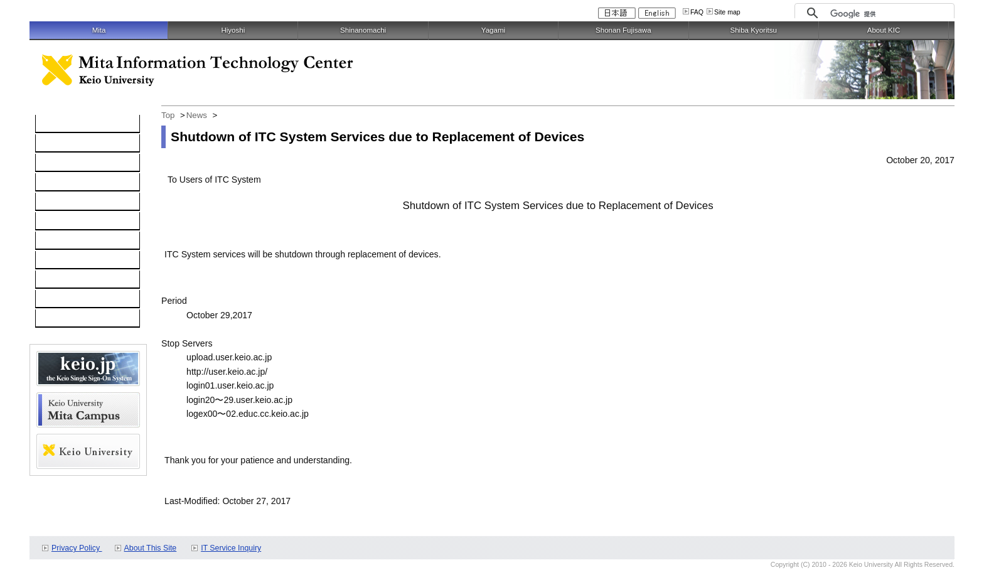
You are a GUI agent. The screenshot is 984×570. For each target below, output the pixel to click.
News (196, 115)
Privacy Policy (76, 548)
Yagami (493, 30)
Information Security (81, 222)
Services (59, 241)
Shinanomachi (363, 30)
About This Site (150, 548)
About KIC (884, 30)
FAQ (696, 12)
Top (167, 115)
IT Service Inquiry (231, 548)
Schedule (60, 280)
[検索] (889, 14)
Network (58, 163)
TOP (51, 124)
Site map (727, 12)
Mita (99, 30)
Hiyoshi (233, 30)
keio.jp (55, 202)
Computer (61, 144)
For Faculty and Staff (83, 319)
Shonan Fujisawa (623, 30)
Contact (57, 260)
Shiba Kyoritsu (753, 30)
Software (59, 183)
